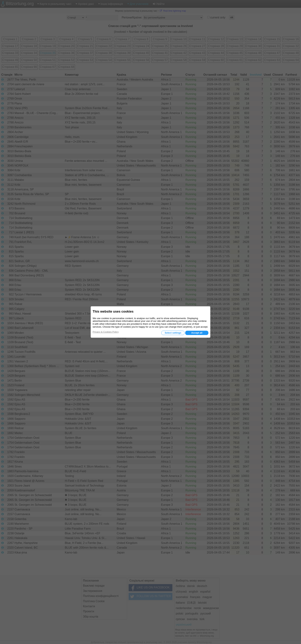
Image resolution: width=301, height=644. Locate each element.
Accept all (196, 332)
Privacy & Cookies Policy (106, 332)
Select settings (173, 332)
